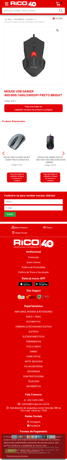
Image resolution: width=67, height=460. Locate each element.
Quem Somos (33, 262)
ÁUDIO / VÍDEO (33, 316)
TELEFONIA (33, 381)
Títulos (47, 228)
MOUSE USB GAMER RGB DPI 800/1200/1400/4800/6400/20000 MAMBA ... (51, 159)
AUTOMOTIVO (33, 321)
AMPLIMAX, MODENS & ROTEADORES (33, 311)
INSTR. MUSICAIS (34, 361)
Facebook (33, 426)
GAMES (33, 351)
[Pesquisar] (61, 10)
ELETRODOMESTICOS (33, 336)
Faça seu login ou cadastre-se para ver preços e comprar (33, 108)
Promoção (33, 257)
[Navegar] (3, 153)
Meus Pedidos (19, 228)
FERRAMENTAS (33, 341)
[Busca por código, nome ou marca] (30, 10)
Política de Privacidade (33, 267)
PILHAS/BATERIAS (33, 366)
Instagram (33, 422)
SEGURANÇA (33, 371)
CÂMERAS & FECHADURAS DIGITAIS (33, 326)
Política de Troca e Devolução (33, 272)
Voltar (58, 18)
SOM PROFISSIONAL (33, 376)
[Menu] (6, 4)
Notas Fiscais (19, 233)
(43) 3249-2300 (33, 400)
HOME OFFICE (33, 356)
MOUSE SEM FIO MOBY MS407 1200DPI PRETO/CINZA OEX (17, 158)
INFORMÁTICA (33, 386)
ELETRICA (33, 331)
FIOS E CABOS (33, 346)
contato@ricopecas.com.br (33, 404)
